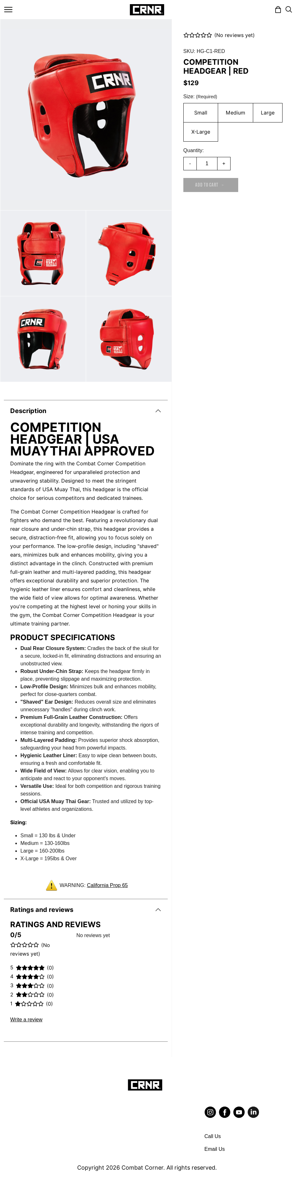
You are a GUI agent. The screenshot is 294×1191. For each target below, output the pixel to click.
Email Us (214, 1149)
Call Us (212, 1136)
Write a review (26, 1019)
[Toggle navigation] (8, 9)
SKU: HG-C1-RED (204, 51)
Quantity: (193, 150)
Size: (200, 96)
